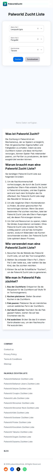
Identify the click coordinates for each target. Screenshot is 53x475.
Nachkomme (15, 48)
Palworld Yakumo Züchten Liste (18, 432)
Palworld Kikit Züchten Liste (16, 412)
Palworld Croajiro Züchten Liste (18, 393)
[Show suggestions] (38, 28)
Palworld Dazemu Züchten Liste (18, 441)
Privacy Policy (10, 354)
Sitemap (7, 364)
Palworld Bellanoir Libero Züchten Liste (22, 384)
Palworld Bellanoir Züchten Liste (18, 379)
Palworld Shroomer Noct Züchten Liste (21, 408)
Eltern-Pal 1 (14, 27)
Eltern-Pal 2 (15, 38)
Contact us (9, 349)
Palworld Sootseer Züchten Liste (18, 417)
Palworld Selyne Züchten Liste (17, 388)
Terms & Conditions (13, 359)
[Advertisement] (26, 93)
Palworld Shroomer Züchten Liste (19, 403)
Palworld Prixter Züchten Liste (17, 422)
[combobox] (23, 29)
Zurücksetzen (32, 59)
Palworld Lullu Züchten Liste (16, 398)
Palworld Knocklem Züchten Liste (19, 427)
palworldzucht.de (17, 464)
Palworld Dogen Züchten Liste (17, 437)
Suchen (18, 59)
